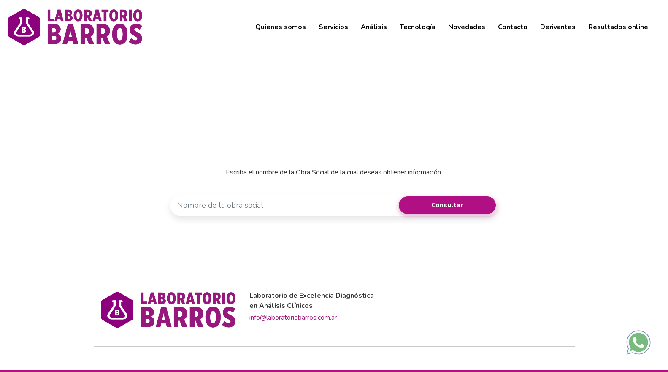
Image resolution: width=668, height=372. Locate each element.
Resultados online (618, 27)
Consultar (447, 205)
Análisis (374, 27)
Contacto (512, 27)
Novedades (466, 27)
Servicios (333, 27)
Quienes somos (280, 27)
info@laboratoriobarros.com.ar (293, 317)
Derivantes (558, 27)
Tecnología (417, 27)
